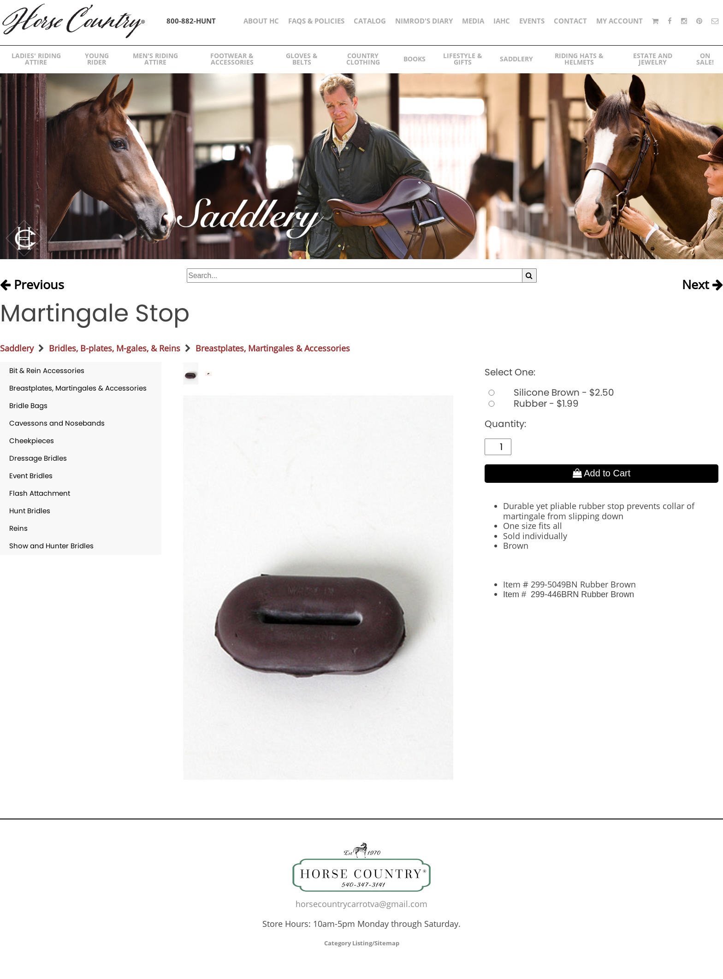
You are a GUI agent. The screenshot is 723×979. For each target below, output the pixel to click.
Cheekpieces (31, 440)
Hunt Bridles (29, 511)
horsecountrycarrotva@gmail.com (361, 903)
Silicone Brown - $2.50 (549, 392)
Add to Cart (602, 473)
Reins (18, 528)
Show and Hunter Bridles (51, 546)
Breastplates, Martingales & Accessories (273, 348)
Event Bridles (31, 476)
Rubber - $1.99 (532, 403)
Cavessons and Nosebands (57, 423)
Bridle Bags (28, 405)
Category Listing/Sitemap (361, 943)
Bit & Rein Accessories (46, 370)
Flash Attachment (39, 493)
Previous (32, 285)
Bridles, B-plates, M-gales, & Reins (114, 348)
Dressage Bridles (38, 458)
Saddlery (17, 348)
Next (702, 285)
